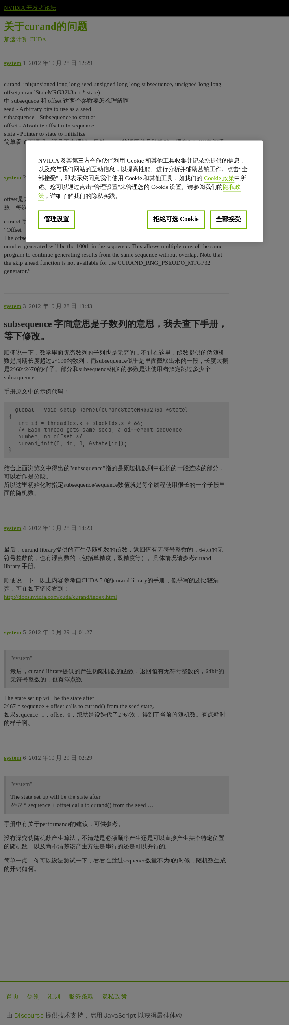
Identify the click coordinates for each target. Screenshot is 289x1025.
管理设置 (56, 219)
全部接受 (228, 219)
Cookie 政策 (219, 178)
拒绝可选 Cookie (176, 219)
